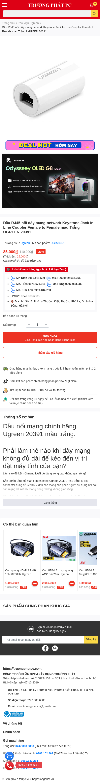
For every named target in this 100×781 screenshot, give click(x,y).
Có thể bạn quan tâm (20, 524)
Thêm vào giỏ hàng (50, 352)
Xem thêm (50, 502)
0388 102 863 (44, 753)
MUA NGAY (49, 338)
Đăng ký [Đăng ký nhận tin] (91, 639)
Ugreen (26, 243)
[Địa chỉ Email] (50, 640)
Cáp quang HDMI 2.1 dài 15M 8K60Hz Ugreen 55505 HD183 (20, 574)
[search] (94, 13)
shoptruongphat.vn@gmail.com (36, 706)
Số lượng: (9, 324)
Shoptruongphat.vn (42, 779)
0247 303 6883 (36, 700)
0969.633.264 (29, 760)
